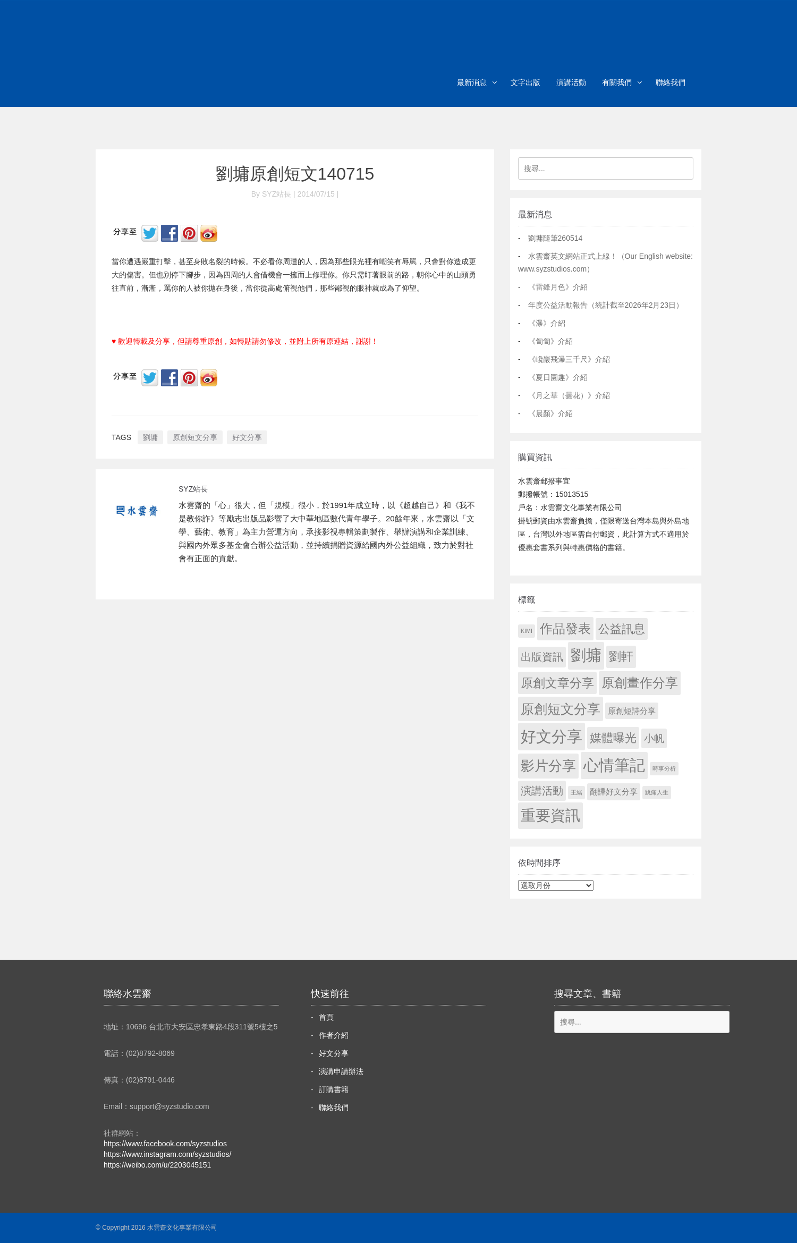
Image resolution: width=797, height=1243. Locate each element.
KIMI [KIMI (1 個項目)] (526, 631)
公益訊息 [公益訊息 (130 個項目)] (621, 629)
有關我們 (617, 82)
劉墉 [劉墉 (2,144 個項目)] (586, 655)
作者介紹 (334, 1035)
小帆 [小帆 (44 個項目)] (654, 738)
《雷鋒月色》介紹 (558, 287)
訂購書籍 (334, 1089)
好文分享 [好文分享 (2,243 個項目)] (551, 736)
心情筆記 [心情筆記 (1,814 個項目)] (614, 765)
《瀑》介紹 (546, 323)
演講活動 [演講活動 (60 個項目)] (542, 791)
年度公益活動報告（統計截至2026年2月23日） (606, 305)
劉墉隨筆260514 (555, 238)
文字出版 (525, 82)
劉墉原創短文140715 (295, 173)
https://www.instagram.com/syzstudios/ (167, 1154)
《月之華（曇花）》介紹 (569, 395)
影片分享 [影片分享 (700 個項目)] (548, 766)
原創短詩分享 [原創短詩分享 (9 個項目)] (632, 710)
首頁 (326, 1017)
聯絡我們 (670, 82)
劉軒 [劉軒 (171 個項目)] (621, 656)
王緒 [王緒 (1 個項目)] (576, 792)
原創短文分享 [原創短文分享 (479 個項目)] (560, 708)
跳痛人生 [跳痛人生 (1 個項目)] (656, 792)
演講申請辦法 (341, 1071)
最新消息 (472, 82)
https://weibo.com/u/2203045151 (157, 1165)
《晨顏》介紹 (550, 413)
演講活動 (571, 82)
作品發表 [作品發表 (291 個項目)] (565, 628)
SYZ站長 (193, 489)
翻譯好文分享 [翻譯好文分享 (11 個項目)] (614, 791)
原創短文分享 (195, 437)
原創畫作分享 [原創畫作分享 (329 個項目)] (639, 682)
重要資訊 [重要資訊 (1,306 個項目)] (550, 815)
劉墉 (150, 437)
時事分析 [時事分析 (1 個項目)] (664, 768)
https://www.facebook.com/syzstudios (165, 1143)
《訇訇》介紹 (550, 341)
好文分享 (247, 437)
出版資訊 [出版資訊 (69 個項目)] (542, 657)
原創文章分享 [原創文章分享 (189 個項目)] (557, 683)
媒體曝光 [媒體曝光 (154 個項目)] (613, 738)
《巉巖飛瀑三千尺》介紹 (569, 359)
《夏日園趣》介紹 (558, 377)
